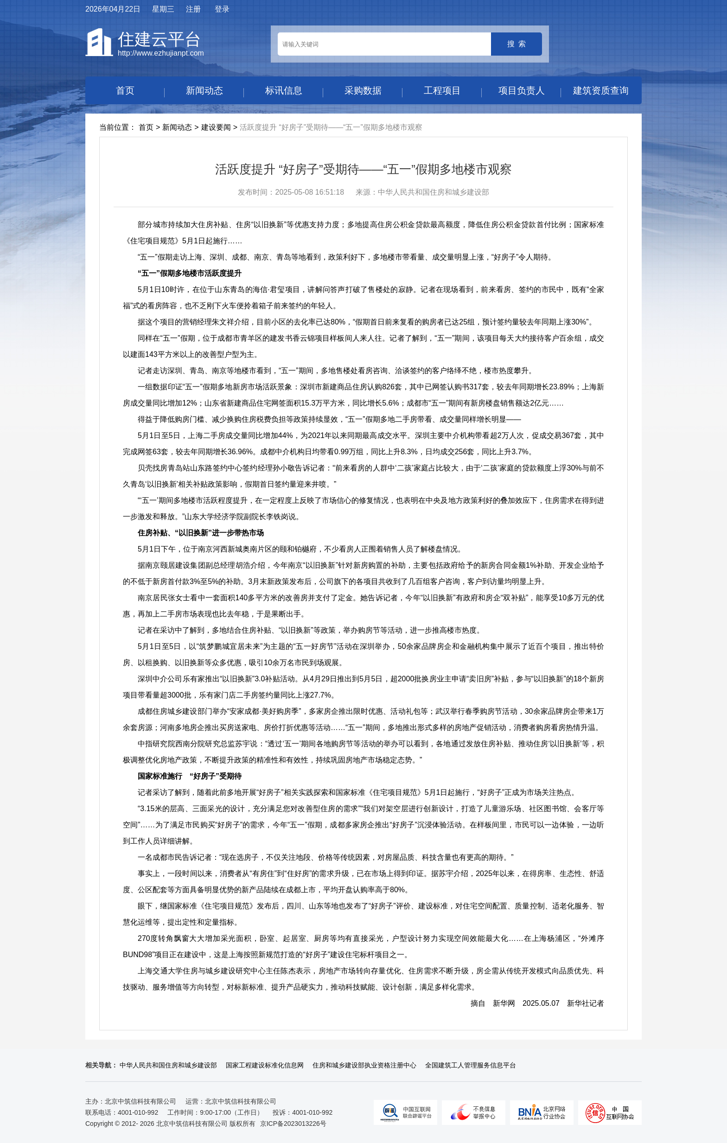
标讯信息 (283, 90)
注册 (193, 9)
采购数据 (363, 90)
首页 (125, 90)
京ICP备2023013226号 (293, 1123)
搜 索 (516, 44)
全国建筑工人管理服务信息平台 (470, 1065)
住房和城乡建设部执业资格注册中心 (364, 1065)
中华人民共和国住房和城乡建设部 (168, 1065)
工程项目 (442, 90)
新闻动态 (204, 90)
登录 (222, 9)
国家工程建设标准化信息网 (265, 1065)
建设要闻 (216, 127)
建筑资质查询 (601, 90)
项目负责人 (521, 90)
